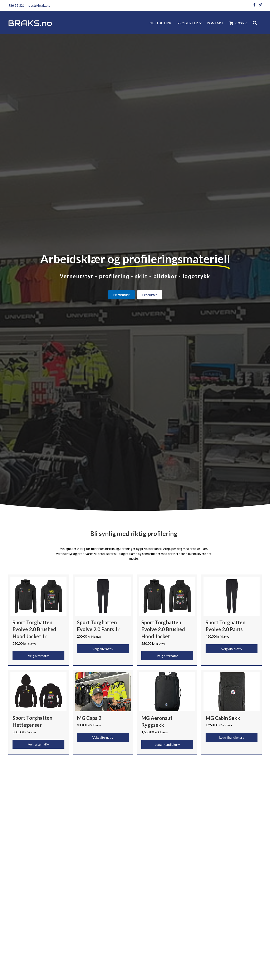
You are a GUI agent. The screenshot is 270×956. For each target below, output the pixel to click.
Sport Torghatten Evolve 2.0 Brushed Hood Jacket (163, 629)
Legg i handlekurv (167, 744)
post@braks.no (39, 5)
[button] (201, 23)
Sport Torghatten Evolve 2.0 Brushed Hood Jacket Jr (34, 629)
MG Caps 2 (89, 718)
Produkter (187, 23)
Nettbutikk (160, 23)
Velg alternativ (38, 656)
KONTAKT (215, 23)
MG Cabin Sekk (223, 718)
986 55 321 (16, 5)
